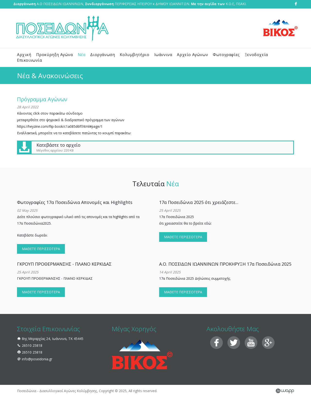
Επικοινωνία (29, 60)
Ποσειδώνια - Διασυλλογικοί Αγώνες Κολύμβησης (62, 28)
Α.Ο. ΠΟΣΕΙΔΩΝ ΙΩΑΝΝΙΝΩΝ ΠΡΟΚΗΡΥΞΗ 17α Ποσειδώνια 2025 (225, 264)
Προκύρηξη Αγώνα (54, 54)
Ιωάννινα (163, 54)
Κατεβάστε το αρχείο (155, 147)
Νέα (82, 54)
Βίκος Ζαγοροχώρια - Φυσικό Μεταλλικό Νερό (280, 28)
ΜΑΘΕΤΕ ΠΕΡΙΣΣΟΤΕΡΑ (41, 248)
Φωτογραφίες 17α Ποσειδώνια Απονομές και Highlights (74, 202)
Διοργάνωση (102, 54)
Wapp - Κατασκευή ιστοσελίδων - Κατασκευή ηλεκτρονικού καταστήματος (285, 391)
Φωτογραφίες (226, 54)
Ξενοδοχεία (256, 54)
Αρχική (24, 54)
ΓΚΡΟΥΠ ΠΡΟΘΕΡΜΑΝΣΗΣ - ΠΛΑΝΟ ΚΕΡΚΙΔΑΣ (64, 264)
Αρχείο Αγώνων (192, 54)
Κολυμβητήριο (134, 54)
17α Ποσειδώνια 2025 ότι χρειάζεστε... (198, 202)
